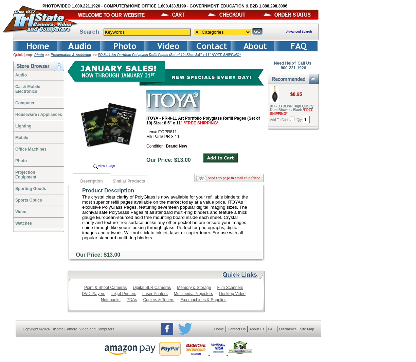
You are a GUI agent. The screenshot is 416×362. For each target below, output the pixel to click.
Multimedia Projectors (193, 293)
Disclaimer (287, 329)
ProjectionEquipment (25, 174)
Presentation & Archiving (71, 55)
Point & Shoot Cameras (105, 287)
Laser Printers (155, 293)
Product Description (108, 190)
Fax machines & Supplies (203, 299)
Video (20, 211)
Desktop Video (232, 293)
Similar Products (129, 181)
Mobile (21, 137)
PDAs (132, 299)
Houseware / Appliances (38, 114)
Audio (21, 75)
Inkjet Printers (123, 293)
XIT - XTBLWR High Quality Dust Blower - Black (291, 110)
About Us (256, 329)
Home (219, 329)
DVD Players (93, 293)
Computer (25, 103)
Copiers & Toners (158, 299)
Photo (39, 55)
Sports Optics (28, 200)
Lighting (23, 126)
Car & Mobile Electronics (27, 89)
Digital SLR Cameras (152, 287)
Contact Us (237, 329)
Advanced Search (299, 31)
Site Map (307, 329)
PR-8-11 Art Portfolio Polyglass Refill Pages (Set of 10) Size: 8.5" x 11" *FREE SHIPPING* (169, 55)
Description (91, 181)
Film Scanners (230, 287)
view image (104, 166)
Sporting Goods (30, 188)
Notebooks (110, 299)
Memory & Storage (194, 287)
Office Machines (31, 149)
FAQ (271, 329)
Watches (23, 223)
